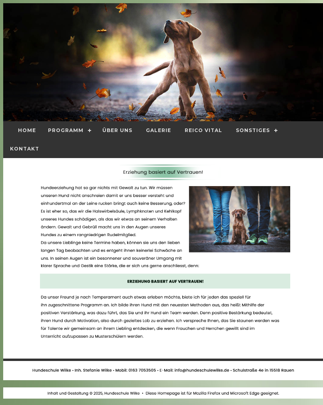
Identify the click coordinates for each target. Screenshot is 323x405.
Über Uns (117, 130)
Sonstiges (253, 130)
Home (27, 130)
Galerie (158, 130)
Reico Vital (203, 130)
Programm (66, 130)
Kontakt (24, 149)
